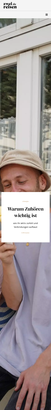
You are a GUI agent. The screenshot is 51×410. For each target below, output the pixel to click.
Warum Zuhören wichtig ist (26, 212)
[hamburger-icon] (47, 14)
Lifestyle (25, 201)
